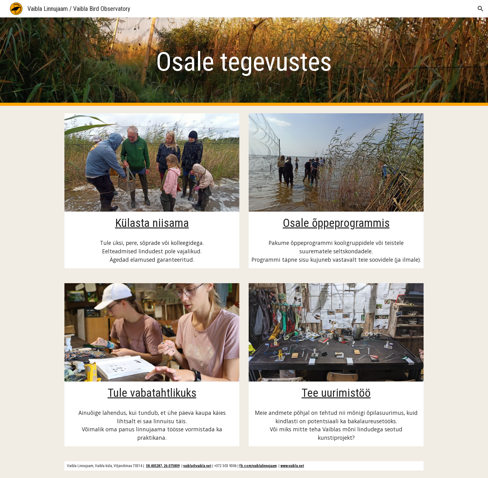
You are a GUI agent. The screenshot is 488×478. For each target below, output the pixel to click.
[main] (244, 62)
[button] (480, 8)
